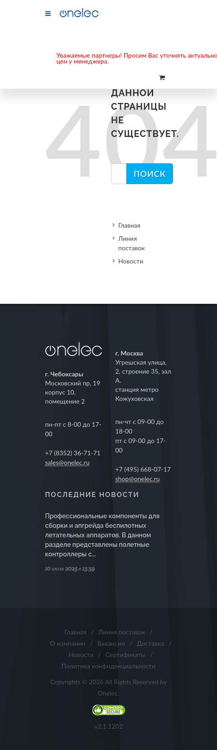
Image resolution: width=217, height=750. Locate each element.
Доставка (150, 643)
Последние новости (92, 495)
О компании (67, 643)
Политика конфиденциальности (109, 666)
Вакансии (111, 643)
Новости (130, 261)
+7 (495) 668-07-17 (143, 469)
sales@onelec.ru (67, 462)
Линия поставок (131, 243)
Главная (129, 225)
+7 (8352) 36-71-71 (73, 453)
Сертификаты (126, 654)
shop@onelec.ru (138, 478)
